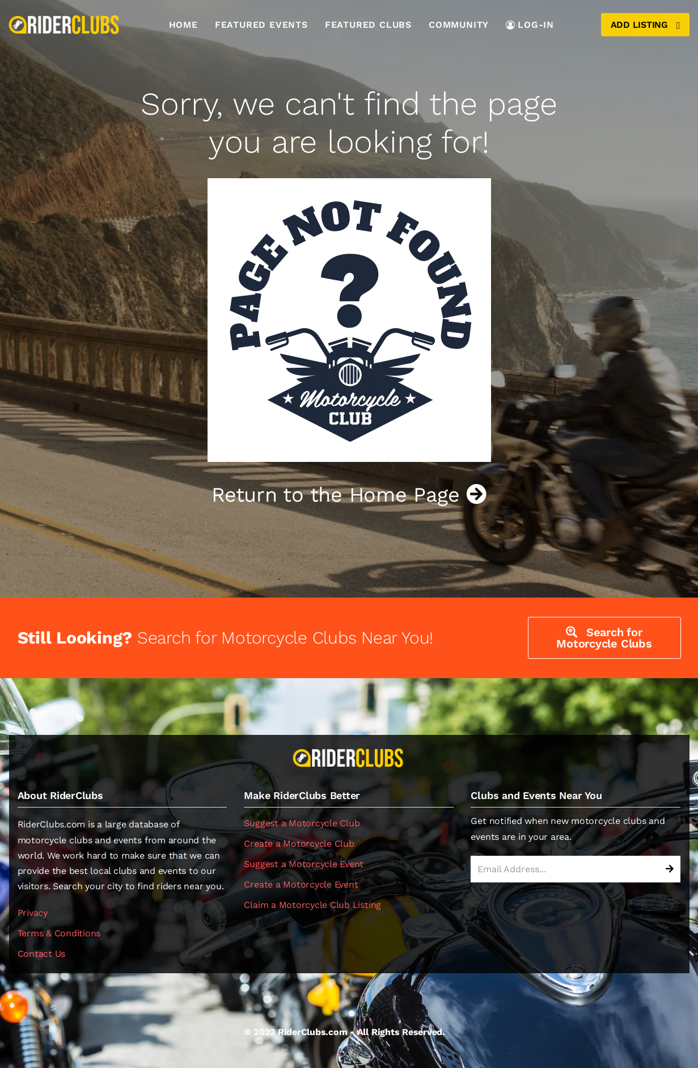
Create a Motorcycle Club (299, 843)
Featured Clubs (368, 24)
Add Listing (645, 25)
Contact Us (42, 953)
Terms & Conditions (59, 933)
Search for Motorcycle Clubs (604, 637)
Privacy (33, 912)
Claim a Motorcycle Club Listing (312, 904)
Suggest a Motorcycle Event (303, 864)
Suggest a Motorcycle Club (301, 823)
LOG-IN (530, 24)
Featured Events (261, 24)
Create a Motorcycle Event (301, 884)
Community (459, 24)
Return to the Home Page (349, 495)
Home (183, 24)
